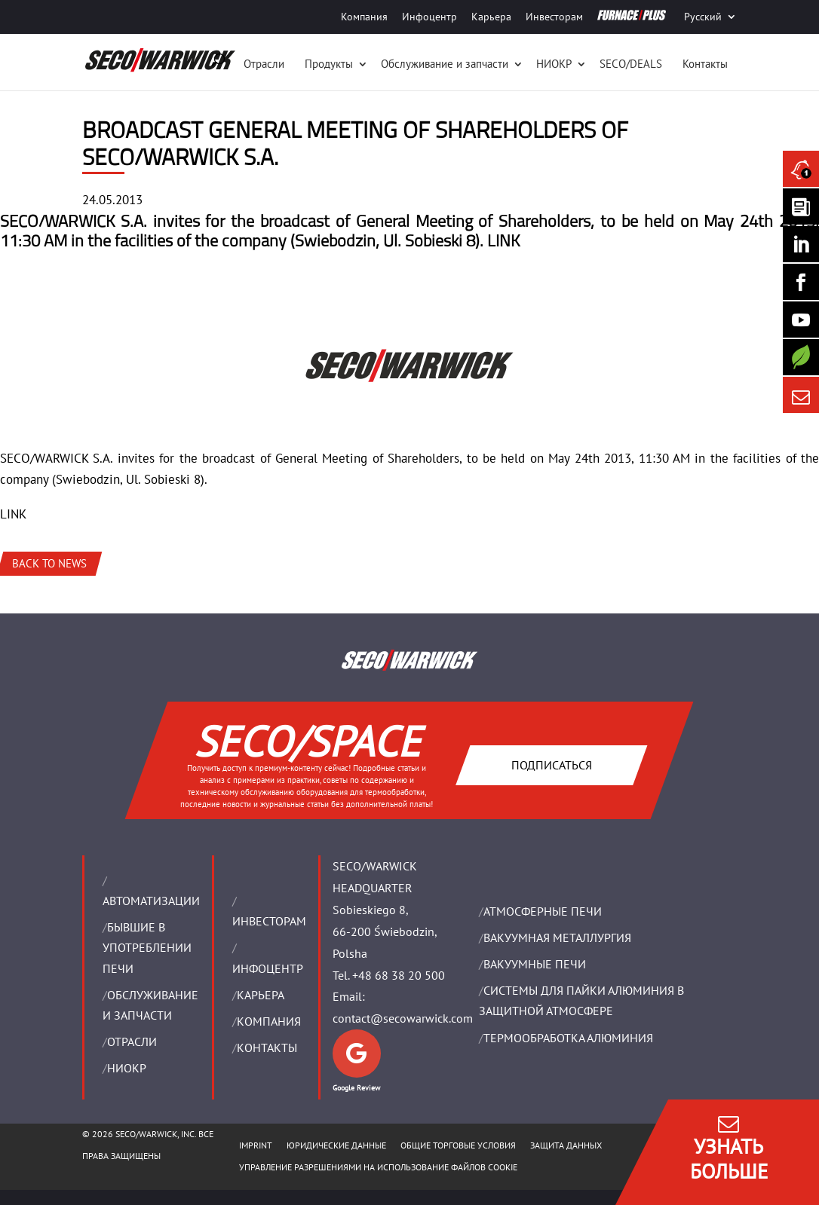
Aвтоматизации (151, 900)
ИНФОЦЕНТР (267, 968)
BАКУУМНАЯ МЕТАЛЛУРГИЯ (557, 937)
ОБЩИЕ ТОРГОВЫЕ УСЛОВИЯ (458, 1145)
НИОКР (554, 64)
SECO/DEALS (631, 64)
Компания (364, 16)
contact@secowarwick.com (403, 1018)
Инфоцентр (429, 16)
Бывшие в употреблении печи (147, 947)
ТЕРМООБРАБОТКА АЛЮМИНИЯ (568, 1037)
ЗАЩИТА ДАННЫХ (566, 1145)
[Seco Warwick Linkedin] (801, 244)
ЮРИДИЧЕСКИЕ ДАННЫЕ (336, 1145)
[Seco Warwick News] (801, 169)
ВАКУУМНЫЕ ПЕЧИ (534, 963)
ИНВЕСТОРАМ (269, 920)
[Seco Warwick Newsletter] (801, 206)
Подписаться (551, 764)
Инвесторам (554, 16)
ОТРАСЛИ (132, 1041)
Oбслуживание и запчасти (444, 64)
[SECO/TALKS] (801, 319)
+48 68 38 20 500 (398, 975)
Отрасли (264, 64)
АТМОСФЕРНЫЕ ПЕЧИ (542, 911)
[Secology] (801, 357)
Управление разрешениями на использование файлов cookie (378, 1167)
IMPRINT (255, 1145)
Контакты (705, 64)
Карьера (491, 16)
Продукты (329, 64)
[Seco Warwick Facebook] (801, 282)
